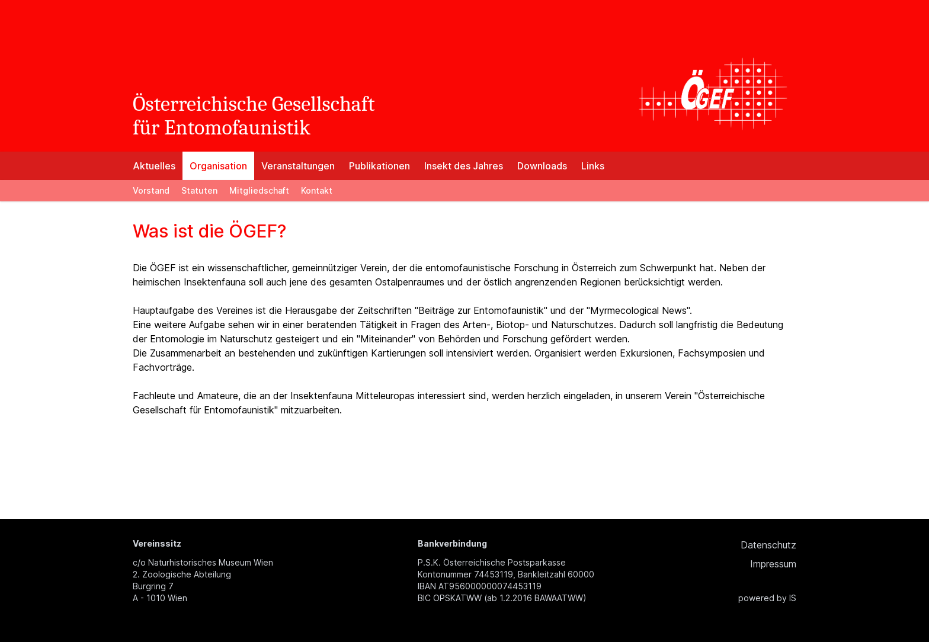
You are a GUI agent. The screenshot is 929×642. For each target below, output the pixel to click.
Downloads (542, 166)
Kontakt (316, 190)
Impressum (773, 564)
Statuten (199, 190)
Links (592, 166)
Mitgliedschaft (259, 190)
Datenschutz (768, 545)
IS (792, 598)
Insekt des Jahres (463, 166)
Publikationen (379, 166)
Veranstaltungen (298, 166)
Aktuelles (154, 166)
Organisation (218, 166)
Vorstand (151, 190)
